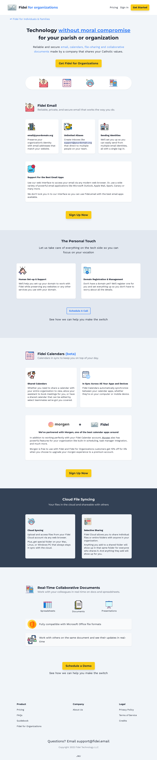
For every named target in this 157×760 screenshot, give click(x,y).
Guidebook (22, 720)
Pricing (114, 7)
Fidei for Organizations (29, 726)
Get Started (140, 7)
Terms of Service (128, 715)
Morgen (106, 437)
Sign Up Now (78, 215)
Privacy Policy (126, 709)
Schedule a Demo (79, 666)
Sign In (124, 7)
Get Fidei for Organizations (78, 63)
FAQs (19, 715)
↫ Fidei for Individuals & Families (30, 19)
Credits (123, 720)
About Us (78, 709)
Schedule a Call (78, 310)
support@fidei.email (93, 741)
